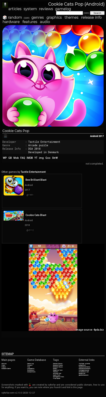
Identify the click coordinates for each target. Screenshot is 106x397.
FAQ (22, 157)
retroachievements (84, 368)
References (30, 370)
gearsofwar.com (83, 375)
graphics (54, 17)
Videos (3, 367)
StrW (55, 157)
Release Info (57, 373)
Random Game (6, 368)
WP (5, 157)
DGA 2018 (34, 148)
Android (94, 136)
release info (91, 17)
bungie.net (82, 373)
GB (10, 157)
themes (71, 17)
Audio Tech (56, 375)
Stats (3, 365)
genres (37, 17)
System (29, 365)
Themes (55, 372)
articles (14, 9)
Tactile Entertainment (44, 141)
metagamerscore (84, 370)
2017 (101, 136)
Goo (47, 157)
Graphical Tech (57, 370)
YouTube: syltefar (84, 363)
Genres (55, 368)
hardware (11, 22)
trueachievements (84, 367)
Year (28, 367)
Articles (4, 363)
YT (35, 157)
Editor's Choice (57, 363)
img (41, 157)
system (30, 9)
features (29, 22)
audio (45, 22)
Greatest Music (58, 367)
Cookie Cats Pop (15, 131)
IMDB (30, 157)
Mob (16, 157)
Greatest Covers (58, 365)
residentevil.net (84, 372)
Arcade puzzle (38, 145)
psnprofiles (82, 365)
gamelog (63, 9)
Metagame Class (58, 377)
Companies (30, 368)
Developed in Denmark (43, 152)
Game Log (30, 363)
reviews (46, 9)
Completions (31, 372)
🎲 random (12, 17)
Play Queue (56, 378)
